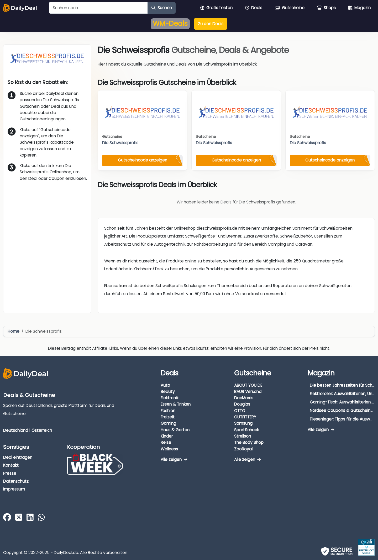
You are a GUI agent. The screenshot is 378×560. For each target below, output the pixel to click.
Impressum (14, 489)
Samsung (243, 423)
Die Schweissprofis (120, 143)
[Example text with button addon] (98, 8)
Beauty (168, 391)
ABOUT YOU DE (248, 385)
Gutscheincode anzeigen (142, 160)
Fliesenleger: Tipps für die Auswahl (343, 419)
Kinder (167, 436)
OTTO (239, 410)
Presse (9, 473)
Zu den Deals (210, 23)
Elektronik (169, 398)
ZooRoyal (243, 449)
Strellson (242, 436)
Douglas (242, 404)
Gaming (168, 423)
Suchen (161, 7)
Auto (165, 385)
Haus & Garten (175, 430)
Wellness (169, 449)
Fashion (168, 410)
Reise (166, 442)
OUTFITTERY (245, 417)
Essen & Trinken (176, 404)
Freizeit (168, 417)
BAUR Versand (247, 391)
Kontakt (11, 465)
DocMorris (243, 398)
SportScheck (246, 430)
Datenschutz (16, 481)
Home (13, 331)
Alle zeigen (174, 459)
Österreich (42, 430)
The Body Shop (249, 442)
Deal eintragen (17, 457)
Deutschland (15, 430)
